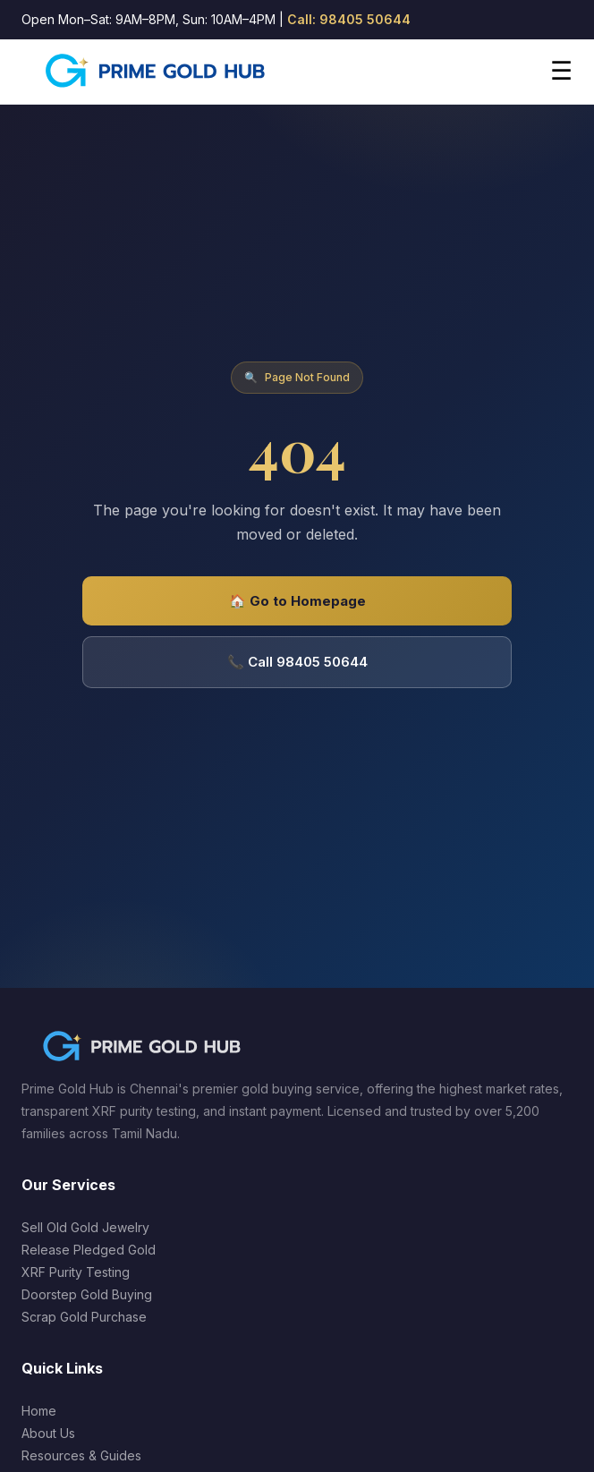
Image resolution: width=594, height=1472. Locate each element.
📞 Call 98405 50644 (297, 661)
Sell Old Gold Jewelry (85, 1227)
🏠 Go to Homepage (297, 600)
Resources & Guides (81, 1455)
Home (38, 1410)
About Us (48, 1433)
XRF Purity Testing (75, 1272)
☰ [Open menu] (561, 71)
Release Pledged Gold (88, 1249)
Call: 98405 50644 (349, 19)
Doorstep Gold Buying (86, 1294)
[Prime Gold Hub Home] (156, 71)
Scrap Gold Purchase (84, 1316)
